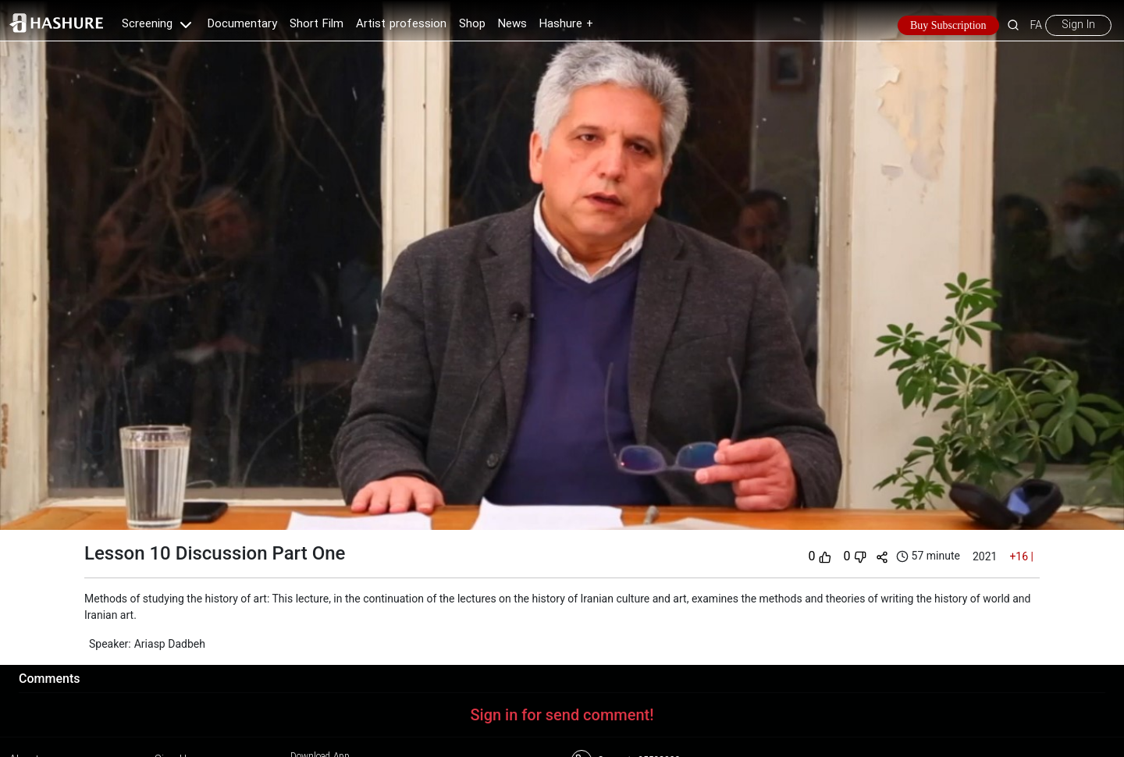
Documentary (242, 24)
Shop (472, 24)
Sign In (1078, 25)
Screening (158, 24)
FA (1036, 25)
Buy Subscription (948, 25)
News (512, 24)
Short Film (316, 24)
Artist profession (401, 24)
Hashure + (566, 24)
